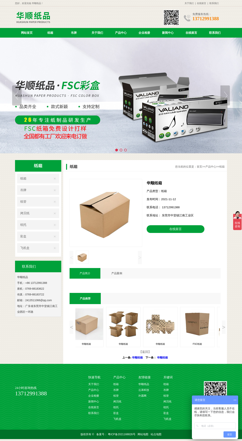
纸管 (23, 201)
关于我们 (189, 3)
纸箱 (50, 32)
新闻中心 (168, 32)
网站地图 (143, 434)
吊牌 (74, 32)
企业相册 (144, 32)
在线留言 (201, 3)
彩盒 (23, 236)
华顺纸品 (143, 384)
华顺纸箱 (137, 357)
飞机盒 (24, 248)
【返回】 (145, 351)
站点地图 (156, 434)
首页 (199, 166)
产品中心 (121, 32)
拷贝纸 (24, 213)
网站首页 (27, 32)
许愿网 (142, 395)
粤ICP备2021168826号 (122, 434)
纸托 (23, 224)
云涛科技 (143, 390)
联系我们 (214, 3)
